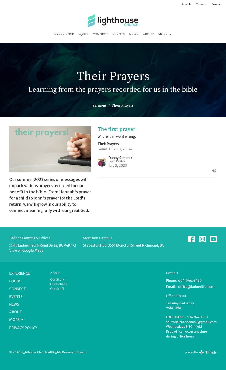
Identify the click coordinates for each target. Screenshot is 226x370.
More (165, 34)
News (133, 34)
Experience (64, 34)
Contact (216, 4)
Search (186, 4)
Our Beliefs (58, 284)
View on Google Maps (26, 250)
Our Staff (57, 289)
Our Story (57, 280)
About (148, 34)
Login (82, 352)
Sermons (99, 105)
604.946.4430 (190, 280)
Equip (83, 34)
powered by (201, 352)
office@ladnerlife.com (196, 287)
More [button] (16, 319)
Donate (201, 4)
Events (118, 34)
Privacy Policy (23, 328)
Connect (100, 34)
